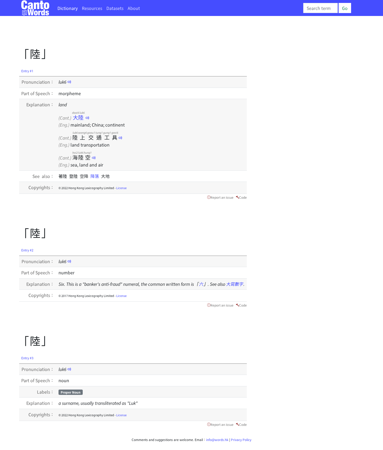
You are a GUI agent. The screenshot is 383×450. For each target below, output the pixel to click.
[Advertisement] (116, 33)
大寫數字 (234, 284)
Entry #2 (27, 250)
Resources (92, 8)
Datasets (114, 8)
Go (345, 8)
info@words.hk (217, 439)
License (121, 188)
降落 (95, 176)
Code (243, 197)
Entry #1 (27, 70)
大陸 (78, 117)
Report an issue (222, 197)
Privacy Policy (241, 439)
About (134, 8)
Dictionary (67, 8)
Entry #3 (27, 357)
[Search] (320, 8)
